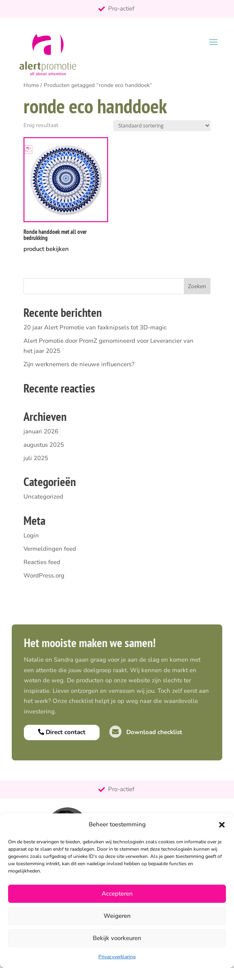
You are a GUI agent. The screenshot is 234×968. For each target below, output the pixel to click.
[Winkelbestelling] (162, 125)
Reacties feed (41, 562)
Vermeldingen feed (49, 549)
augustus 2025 (43, 445)
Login (31, 535)
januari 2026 (40, 431)
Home (31, 85)
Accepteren (117, 893)
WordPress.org (43, 575)
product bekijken (46, 249)
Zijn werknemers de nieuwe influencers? (78, 364)
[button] (222, 825)
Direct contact (61, 732)
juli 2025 (35, 458)
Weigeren (117, 916)
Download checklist (145, 732)
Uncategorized (43, 496)
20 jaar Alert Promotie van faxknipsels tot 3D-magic (95, 327)
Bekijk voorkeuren (117, 938)
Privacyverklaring (117, 956)
